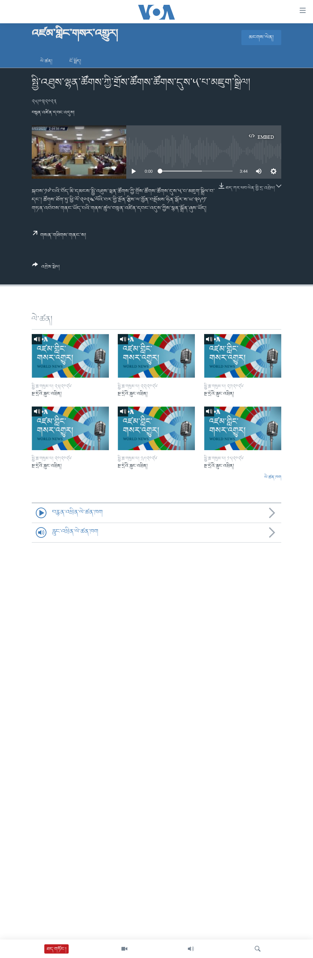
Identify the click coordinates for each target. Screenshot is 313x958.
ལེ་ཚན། (46, 61)
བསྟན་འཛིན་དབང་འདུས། (53, 113)
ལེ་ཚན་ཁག (272, 477)
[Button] (46, 269)
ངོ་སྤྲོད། (75, 61)
